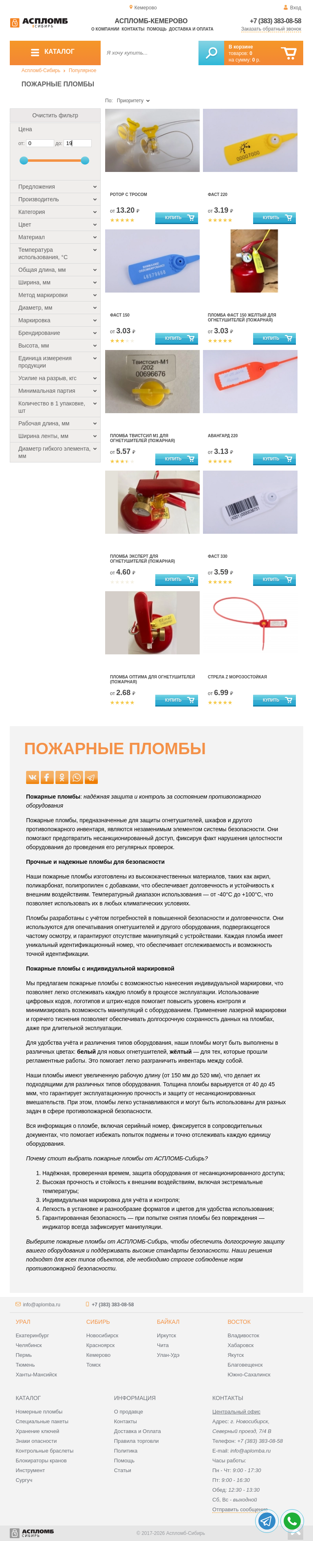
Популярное (83, 70)
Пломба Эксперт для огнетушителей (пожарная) (142, 559)
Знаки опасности (36, 1441)
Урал (22, 1322)
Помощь (156, 29)
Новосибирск (102, 1335)
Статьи (122, 1470)
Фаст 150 (120, 315)
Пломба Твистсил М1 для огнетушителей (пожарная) (142, 438)
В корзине (241, 47)
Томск (93, 1365)
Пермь (23, 1355)
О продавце (128, 1412)
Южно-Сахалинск (248, 1374)
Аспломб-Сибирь (41, 70)
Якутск (235, 1355)
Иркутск (166, 1335)
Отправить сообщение (240, 1509)
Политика (126, 1451)
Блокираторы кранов (40, 1460)
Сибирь (98, 1322)
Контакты (133, 29)
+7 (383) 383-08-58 (275, 21)
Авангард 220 (223, 436)
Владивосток (243, 1335)
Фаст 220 (217, 194)
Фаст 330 (217, 556)
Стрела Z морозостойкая (237, 677)
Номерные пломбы (38, 1412)
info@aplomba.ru (41, 1305)
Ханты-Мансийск (36, 1374)
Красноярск (100, 1345)
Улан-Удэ (168, 1355)
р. (256, 60)
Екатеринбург (32, 1335)
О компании (105, 29)
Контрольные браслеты (44, 1451)
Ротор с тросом (128, 194)
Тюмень (25, 1365)
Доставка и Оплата (137, 1431)
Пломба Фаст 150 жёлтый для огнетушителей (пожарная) (242, 317)
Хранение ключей (37, 1431)
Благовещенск (244, 1365)
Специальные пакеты (41, 1421)
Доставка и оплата (191, 29)
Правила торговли (136, 1441)
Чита (163, 1345)
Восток (238, 1322)
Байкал (168, 1322)
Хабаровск (240, 1345)
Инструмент (30, 1470)
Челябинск (28, 1345)
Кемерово (98, 1355)
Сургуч (23, 1480)
